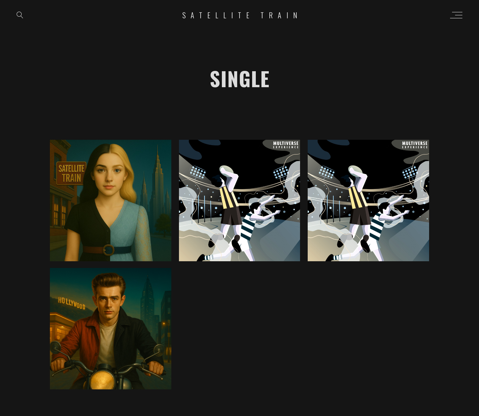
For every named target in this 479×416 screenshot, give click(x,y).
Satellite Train (242, 15)
